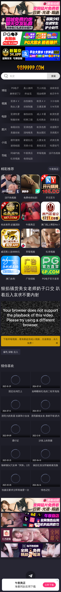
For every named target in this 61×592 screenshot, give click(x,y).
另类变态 (54, 119)
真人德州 (28, 88)
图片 (4, 129)
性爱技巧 (54, 145)
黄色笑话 (41, 145)
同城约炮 (15, 153)
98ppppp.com (30, 68)
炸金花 (28, 93)
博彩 (4, 90)
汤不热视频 (54, 153)
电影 (4, 116)
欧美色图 (41, 127)
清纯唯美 (28, 132)
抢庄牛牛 (54, 93)
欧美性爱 (54, 114)
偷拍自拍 (28, 114)
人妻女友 (41, 140)
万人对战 (41, 88)
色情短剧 (28, 158)
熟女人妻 (15, 106)
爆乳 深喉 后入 (10, 351)
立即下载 (49, 584)
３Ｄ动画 (54, 101)
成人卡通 (41, 114)
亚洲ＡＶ (15, 101)
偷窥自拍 (15, 127)
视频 (4, 103)
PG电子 (15, 88)
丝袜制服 (28, 106)
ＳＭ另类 (54, 106)
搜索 (53, 76)
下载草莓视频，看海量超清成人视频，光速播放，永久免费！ (31, 341)
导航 (4, 155)
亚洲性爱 (15, 114)
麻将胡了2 (15, 93)
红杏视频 (15, 158)
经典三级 (28, 119)
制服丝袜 (15, 119)
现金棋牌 (41, 93)
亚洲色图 (28, 127)
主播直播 (41, 106)
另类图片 (54, 132)
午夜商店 (28, 153)
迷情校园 (15, 145)
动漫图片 (54, 127)
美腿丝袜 (15, 132)
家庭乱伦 (28, 140)
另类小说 (28, 145)
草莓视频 (41, 153)
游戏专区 (54, 88)
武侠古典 (54, 140)
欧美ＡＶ (41, 101)
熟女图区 (41, 132)
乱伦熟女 (41, 119)
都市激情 (15, 140)
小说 (4, 142)
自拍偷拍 (28, 101)
